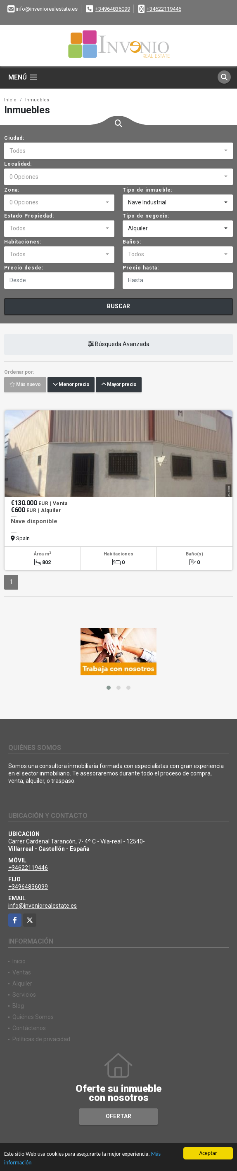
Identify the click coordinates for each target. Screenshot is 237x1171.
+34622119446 (164, 9)
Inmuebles (37, 100)
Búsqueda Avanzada (118, 344)
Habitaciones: (23, 242)
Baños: (132, 242)
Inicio (10, 100)
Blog (18, 1005)
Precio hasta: (141, 268)
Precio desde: (23, 268)
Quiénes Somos (33, 1017)
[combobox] (118, 151)
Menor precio (71, 384)
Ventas (21, 972)
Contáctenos (29, 1028)
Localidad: (18, 164)
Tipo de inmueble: (148, 190)
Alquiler (22, 983)
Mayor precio (118, 384)
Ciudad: (14, 138)
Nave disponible (34, 521)
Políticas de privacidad (41, 1039)
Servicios (24, 994)
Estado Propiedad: (29, 216)
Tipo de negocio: (146, 216)
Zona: (11, 190)
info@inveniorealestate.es (42, 905)
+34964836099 (112, 9)
